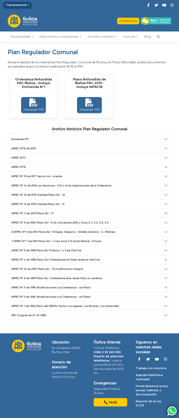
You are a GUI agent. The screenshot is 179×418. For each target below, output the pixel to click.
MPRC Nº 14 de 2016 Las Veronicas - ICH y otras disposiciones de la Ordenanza (61, 185)
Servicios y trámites (101, 36)
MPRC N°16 (18, 167)
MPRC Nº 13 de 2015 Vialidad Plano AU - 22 (38, 194)
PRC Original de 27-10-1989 (28, 315)
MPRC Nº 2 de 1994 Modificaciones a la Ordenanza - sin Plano (51, 296)
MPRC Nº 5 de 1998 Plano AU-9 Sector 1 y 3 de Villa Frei (46, 250)
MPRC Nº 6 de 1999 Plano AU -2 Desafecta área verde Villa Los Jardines (56, 278)
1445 (110, 402)
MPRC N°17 (18, 157)
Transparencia (16, 5)
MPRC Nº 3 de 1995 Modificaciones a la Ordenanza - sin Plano (51, 287)
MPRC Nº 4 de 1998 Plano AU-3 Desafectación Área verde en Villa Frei (55, 259)
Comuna (129, 36)
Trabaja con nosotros (151, 368)
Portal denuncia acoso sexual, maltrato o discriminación (152, 390)
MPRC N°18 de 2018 (23, 148)
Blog (147, 36)
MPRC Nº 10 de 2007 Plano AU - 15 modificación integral (47, 269)
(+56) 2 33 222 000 (107, 352)
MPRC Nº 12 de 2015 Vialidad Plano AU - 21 (38, 204)
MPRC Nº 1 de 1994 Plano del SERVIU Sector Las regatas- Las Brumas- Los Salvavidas (65, 306)
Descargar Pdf (33, 104)
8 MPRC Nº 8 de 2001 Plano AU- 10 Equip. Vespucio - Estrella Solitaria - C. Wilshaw (63, 231)
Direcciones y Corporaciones (59, 36)
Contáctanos (128, 21)
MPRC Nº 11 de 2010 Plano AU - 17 (32, 213)
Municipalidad (21, 36)
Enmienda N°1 (20, 139)
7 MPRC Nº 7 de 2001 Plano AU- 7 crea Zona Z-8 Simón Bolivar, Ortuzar (56, 241)
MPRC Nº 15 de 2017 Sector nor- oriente (36, 176)
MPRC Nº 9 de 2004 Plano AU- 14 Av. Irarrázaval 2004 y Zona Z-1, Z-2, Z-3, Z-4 (60, 222)
